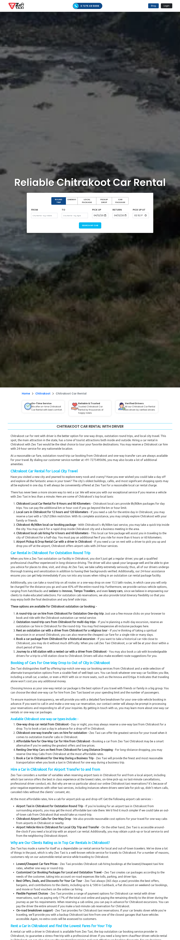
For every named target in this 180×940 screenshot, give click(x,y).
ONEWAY (71, 199)
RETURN (117, 209)
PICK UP (96, 209)
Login (166, 5)
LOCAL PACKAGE (87, 201)
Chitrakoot (42, 393)
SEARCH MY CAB (90, 225)
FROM (34, 209)
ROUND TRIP (58, 201)
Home (26, 393)
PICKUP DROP (104, 201)
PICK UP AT (139, 209)
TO (63, 209)
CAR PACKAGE (120, 201)
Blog (153, 5)
